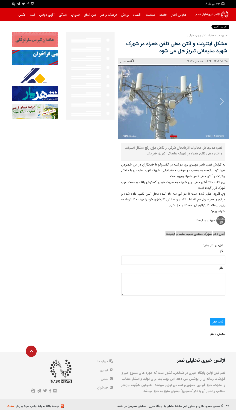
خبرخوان (105, 387)
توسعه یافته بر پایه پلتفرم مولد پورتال (37, 406)
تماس (107, 378)
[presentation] (220, 101)
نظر (221, 267)
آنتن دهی (219, 233)
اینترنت (170, 233)
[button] (173, 136)
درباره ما (105, 361)
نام (221, 250)
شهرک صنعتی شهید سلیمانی (194, 233)
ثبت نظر (217, 321)
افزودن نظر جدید (213, 245)
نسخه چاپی (127, 61)
